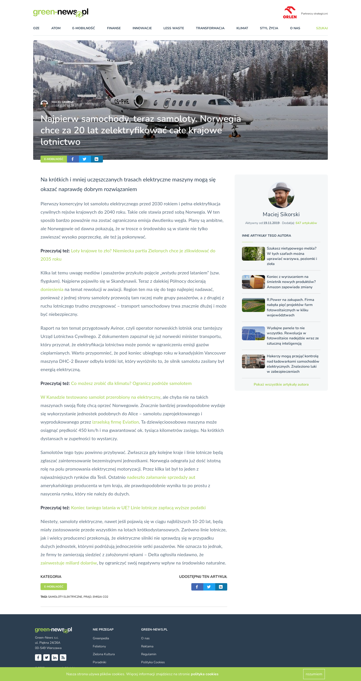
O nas (295, 28)
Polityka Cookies (153, 662)
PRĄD (87, 597)
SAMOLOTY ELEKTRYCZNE (65, 597)
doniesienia (52, 289)
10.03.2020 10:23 (63, 106)
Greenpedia (101, 638)
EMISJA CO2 (100, 597)
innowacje (142, 28)
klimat (242, 28)
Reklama (147, 646)
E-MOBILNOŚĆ (53, 159)
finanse (114, 28)
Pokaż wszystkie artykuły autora (281, 384)
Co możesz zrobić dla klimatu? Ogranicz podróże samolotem (131, 383)
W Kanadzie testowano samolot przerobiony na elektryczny (100, 397)
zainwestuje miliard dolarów (69, 562)
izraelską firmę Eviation (115, 422)
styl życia (269, 28)
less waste (173, 28)
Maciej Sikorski (63, 102)
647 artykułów (306, 223)
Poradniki (99, 662)
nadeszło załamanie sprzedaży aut (161, 477)
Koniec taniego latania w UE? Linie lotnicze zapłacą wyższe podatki (138, 507)
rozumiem (314, 674)
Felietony (99, 646)
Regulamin (148, 654)
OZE (36, 28)
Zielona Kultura (104, 654)
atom (56, 28)
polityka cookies (204, 674)
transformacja (210, 28)
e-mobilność (83, 28)
